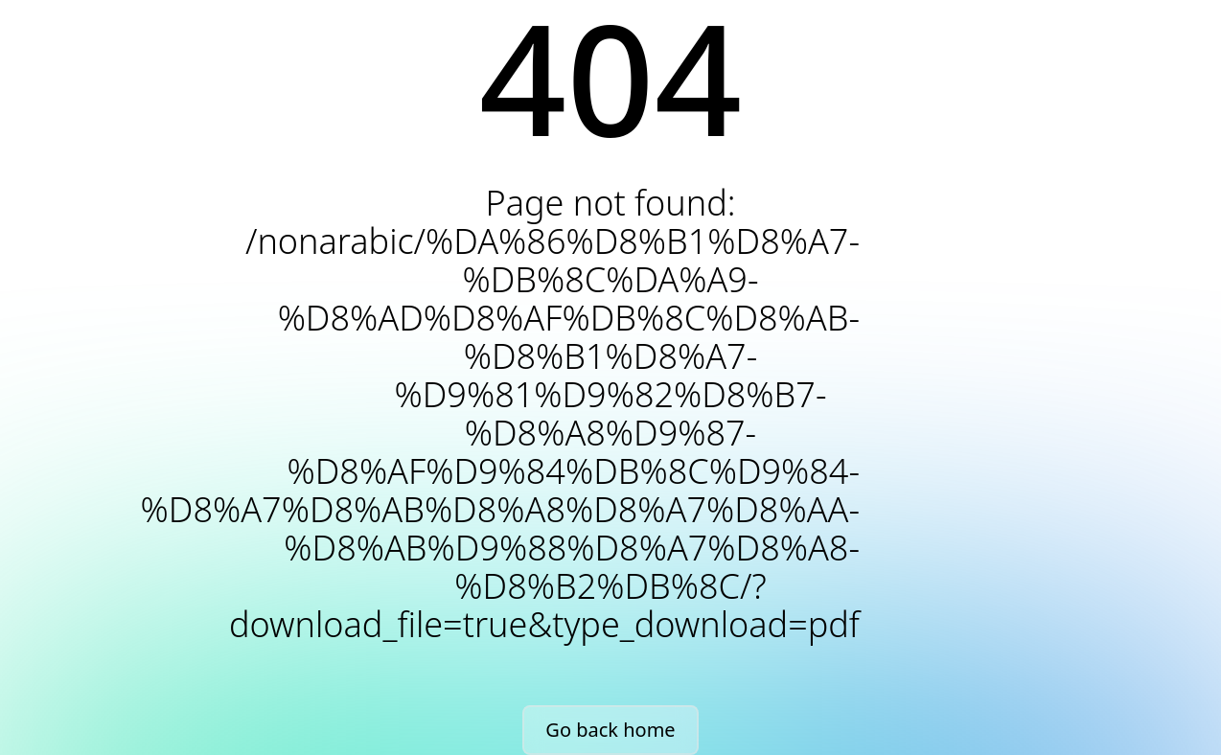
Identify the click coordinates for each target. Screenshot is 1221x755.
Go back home (610, 730)
